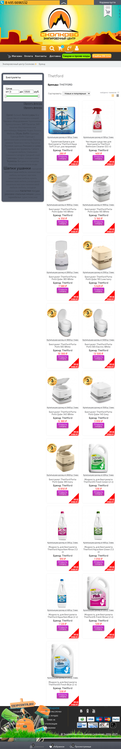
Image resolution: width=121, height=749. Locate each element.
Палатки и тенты (22, 142)
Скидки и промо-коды (76, 56)
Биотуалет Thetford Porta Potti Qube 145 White (62, 210)
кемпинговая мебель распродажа (23, 181)
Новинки (51, 728)
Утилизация (51, 724)
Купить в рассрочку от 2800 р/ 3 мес (63, 272)
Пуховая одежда (13, 145)
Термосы (12, 161)
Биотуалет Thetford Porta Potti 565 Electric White (98, 345)
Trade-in (51, 720)
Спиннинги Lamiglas (15, 155)
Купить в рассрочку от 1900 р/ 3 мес (98, 205)
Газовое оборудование (15, 121)
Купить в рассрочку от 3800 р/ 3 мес (63, 340)
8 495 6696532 (16, 2)
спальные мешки (24, 193)
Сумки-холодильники (28, 158)
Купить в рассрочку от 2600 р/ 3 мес (63, 475)
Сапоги (35, 148)
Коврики (21, 130)
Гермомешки (35, 121)
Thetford (66, 84)
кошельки (11, 184)
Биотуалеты (13, 77)
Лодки (30, 130)
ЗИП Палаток (28, 124)
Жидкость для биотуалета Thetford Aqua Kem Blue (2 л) (63, 615)
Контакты (41, 56)
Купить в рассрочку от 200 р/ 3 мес (98, 475)
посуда (36, 190)
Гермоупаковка (13, 124)
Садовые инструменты (18, 148)
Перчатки (35, 142)
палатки (25, 190)
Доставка (55, 56)
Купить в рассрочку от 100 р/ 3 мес (63, 137)
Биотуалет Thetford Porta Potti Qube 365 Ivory (62, 480)
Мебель (11, 133)
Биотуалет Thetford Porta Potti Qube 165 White (98, 210)
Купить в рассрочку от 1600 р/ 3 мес (62, 205)
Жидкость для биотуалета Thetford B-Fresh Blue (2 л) (62, 683)
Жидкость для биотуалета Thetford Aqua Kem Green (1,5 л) (98, 549)
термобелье (14, 197)
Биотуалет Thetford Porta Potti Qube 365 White (62, 277)
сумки (37, 194)
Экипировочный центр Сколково (18, 64)
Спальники (32, 152)
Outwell (17, 115)
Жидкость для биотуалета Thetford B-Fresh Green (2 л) (98, 480)
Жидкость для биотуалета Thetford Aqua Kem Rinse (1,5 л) (63, 549)
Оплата (28, 56)
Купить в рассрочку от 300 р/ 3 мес (62, 542)
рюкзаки (9, 193)
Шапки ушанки (17, 168)
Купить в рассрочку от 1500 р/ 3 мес (98, 407)
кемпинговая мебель (16, 172)
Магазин (14, 56)
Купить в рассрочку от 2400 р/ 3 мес (63, 407)
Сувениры (11, 158)
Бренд (42, 64)
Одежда (34, 133)
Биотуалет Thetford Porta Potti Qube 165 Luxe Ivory (98, 277)
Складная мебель (17, 152)
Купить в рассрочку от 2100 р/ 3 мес (98, 272)
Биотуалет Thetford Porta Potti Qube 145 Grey (98, 413)
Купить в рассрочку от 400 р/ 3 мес (98, 542)
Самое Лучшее (51, 715)
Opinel (9, 114)
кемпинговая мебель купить (23, 178)
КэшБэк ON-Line (102, 56)
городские (36, 168)
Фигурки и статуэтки (28, 161)
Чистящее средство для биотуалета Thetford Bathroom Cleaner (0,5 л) (98, 144)
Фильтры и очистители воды (22, 164)
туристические (29, 197)
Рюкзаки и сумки (32, 145)
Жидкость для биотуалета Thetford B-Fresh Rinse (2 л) (98, 615)
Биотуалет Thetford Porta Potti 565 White (62, 345)
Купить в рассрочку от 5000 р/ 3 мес (98, 340)
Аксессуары (28, 114)
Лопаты (37, 130)
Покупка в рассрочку (51, 711)
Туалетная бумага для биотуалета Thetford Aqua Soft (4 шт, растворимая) (62, 144)
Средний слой (33, 155)
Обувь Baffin (22, 133)
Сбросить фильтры (33, 103)
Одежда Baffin (18, 136)
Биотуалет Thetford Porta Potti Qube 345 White (62, 413)
